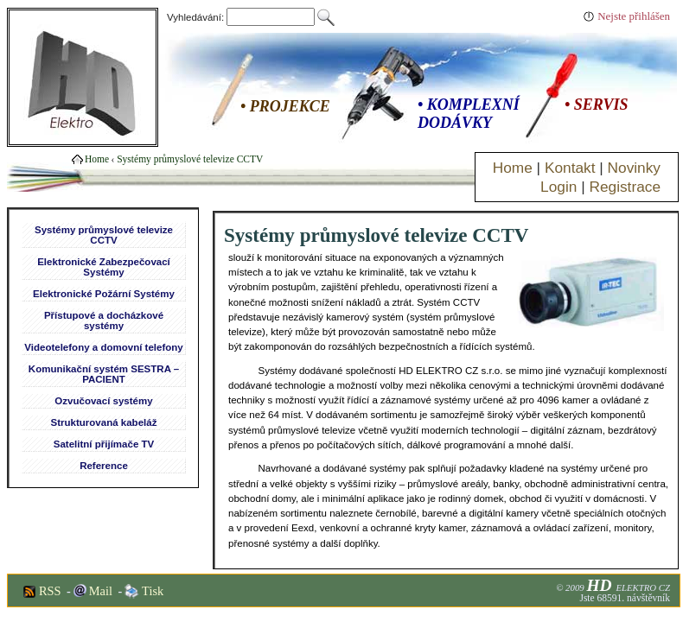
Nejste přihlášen (633, 16)
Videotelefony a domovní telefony (103, 347)
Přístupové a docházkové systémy (103, 320)
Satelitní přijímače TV (104, 444)
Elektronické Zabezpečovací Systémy (103, 267)
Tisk (152, 591)
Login (558, 186)
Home (513, 167)
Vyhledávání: (242, 17)
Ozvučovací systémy (103, 401)
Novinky (634, 167)
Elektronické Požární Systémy (104, 294)
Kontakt (570, 167)
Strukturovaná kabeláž (104, 422)
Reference (104, 465)
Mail (100, 591)
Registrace (625, 186)
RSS (50, 591)
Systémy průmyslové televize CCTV (190, 159)
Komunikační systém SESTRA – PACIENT (104, 374)
